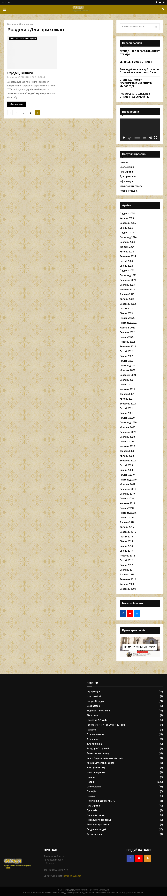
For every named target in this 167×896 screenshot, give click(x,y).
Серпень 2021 (127, 380)
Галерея (91, 729)
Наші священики (96, 772)
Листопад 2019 (128, 479)
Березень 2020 (128, 460)
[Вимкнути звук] (150, 137)
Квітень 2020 (127, 456)
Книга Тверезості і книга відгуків (23, 39)
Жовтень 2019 (127, 484)
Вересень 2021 (128, 375)
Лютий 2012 (126, 560)
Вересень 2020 (128, 432)
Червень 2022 (127, 341)
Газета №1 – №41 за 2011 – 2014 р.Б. (106, 724)
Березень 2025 (128, 223)
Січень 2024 (126, 265)
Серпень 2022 (127, 332)
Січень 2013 (126, 550)
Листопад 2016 (128, 513)
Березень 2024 (128, 256)
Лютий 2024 (126, 261)
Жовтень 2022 (127, 327)
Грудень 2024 (127, 232)
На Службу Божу (96, 767)
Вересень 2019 (128, 489)
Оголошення (127, 167)
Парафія (91, 791)
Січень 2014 (126, 546)
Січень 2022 (126, 356)
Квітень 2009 (127, 584)
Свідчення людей (96, 829)
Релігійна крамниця (98, 824)
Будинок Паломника (98, 710)
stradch (13, 77)
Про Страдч (126, 171)
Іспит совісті (94, 696)
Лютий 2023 (126, 308)
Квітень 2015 (127, 527)
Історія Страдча (128, 190)
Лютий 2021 (126, 408)
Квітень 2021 (127, 398)
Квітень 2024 (127, 251)
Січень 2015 (126, 541)
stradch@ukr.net (72, 876)
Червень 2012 (127, 555)
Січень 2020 (126, 470)
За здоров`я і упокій (98, 748)
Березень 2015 (128, 532)
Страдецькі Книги (20, 73)
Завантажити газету (131, 186)
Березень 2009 (128, 589)
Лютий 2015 (126, 536)
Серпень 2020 (127, 437)
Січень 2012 (126, 565)
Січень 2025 (126, 228)
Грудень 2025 (127, 213)
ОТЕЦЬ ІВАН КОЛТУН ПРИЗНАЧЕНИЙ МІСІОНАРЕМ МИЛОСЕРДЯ (136, 83)
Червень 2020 (127, 446)
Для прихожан (128, 176)
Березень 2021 (128, 403)
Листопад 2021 (128, 365)
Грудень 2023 (127, 270)
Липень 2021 (127, 384)
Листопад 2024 (128, 237)
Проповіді (92, 810)
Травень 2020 (127, 451)
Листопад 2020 (128, 422)
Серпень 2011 (127, 570)
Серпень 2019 (127, 494)
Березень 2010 (128, 579)
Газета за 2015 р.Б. (97, 720)
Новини (124, 162)
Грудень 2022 (127, 318)
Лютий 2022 (126, 351)
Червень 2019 (127, 503)
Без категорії (94, 706)
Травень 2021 (127, 394)
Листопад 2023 (128, 275)
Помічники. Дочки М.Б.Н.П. (102, 800)
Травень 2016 (127, 522)
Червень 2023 (127, 289)
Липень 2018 (127, 508)
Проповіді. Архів (96, 815)
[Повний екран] (155, 137)
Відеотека (92, 715)
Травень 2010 (127, 574)
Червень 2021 (127, 389)
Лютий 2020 (126, 465)
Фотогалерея (94, 834)
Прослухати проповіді (99, 820)
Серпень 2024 (127, 242)
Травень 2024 (127, 246)
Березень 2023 (128, 304)
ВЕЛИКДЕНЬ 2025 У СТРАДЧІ (136, 62)
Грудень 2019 (127, 474)
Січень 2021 (126, 413)
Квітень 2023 (127, 299)
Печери (91, 796)
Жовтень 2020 (127, 427)
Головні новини (95, 734)
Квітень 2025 (127, 218)
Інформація (126, 181)
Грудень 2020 (127, 418)
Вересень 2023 (128, 280)
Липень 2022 (127, 337)
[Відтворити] (124, 137)
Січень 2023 (126, 313)
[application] (140, 129)
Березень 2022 (128, 346)
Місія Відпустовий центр (100, 763)
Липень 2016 (127, 517)
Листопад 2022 (128, 322)
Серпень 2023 (127, 285)
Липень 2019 (127, 498)
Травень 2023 (127, 294)
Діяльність (93, 739)
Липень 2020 (127, 441)
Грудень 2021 (127, 361)
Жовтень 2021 (127, 370)
